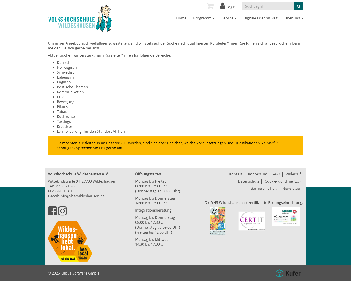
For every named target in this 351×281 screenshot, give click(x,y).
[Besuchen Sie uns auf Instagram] (62, 213)
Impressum (257, 174)
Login (227, 6)
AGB (276, 174)
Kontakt (235, 174)
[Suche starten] (298, 6)
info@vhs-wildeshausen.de (82, 196)
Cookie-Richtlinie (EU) (283, 181)
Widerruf (293, 174)
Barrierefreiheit (264, 188)
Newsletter (291, 188)
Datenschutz (248, 181)
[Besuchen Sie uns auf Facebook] (53, 213)
